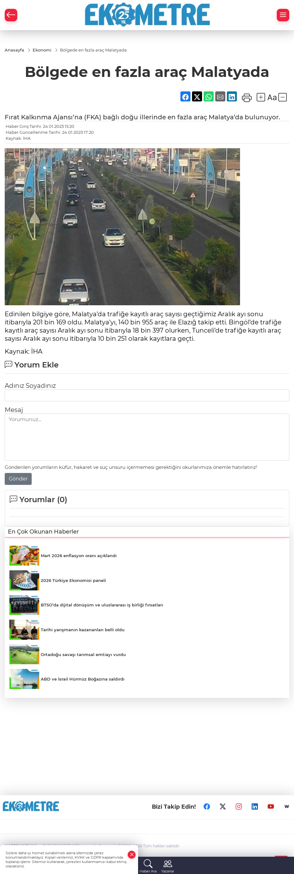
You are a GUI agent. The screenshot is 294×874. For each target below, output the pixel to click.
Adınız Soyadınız (30, 385)
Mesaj (14, 410)
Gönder (18, 479)
